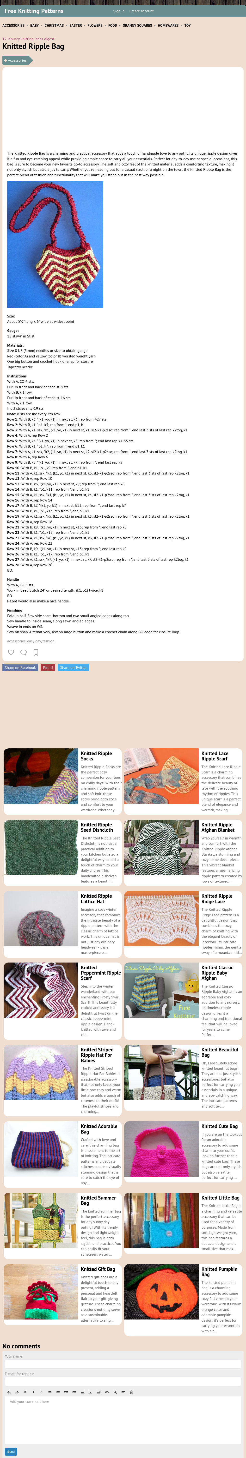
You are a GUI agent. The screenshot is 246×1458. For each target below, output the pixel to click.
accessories (16, 641)
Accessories (17, 60)
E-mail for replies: (19, 1346)
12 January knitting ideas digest (28, 38)
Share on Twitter (73, 667)
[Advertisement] (123, 108)
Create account (141, 10)
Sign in (118, 10)
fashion (48, 641)
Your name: (14, 1329)
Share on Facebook (20, 667)
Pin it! (48, 667)
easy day (34, 641)
